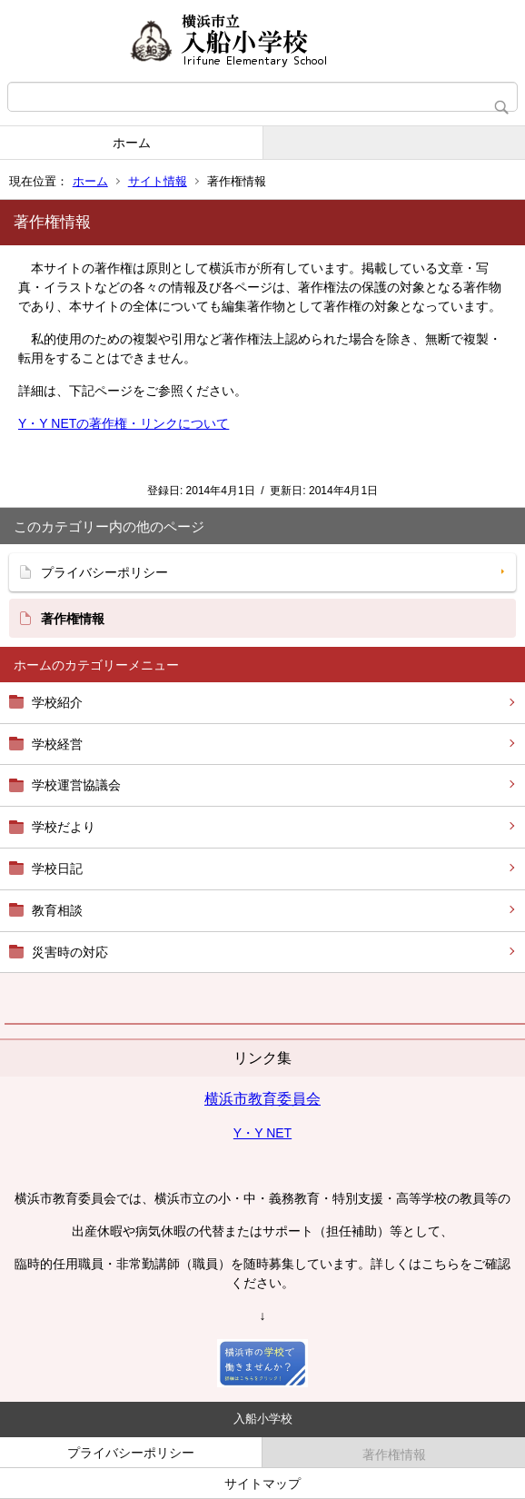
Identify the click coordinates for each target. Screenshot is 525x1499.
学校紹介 (57, 702)
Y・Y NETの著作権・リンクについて (123, 423)
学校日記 (57, 868)
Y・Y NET (262, 1133)
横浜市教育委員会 (262, 1099)
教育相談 (57, 910)
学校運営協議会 (76, 785)
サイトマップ (262, 1483)
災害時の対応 (70, 952)
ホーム (132, 142)
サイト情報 (157, 181)
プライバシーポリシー (104, 572)
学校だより (63, 826)
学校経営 (57, 744)
